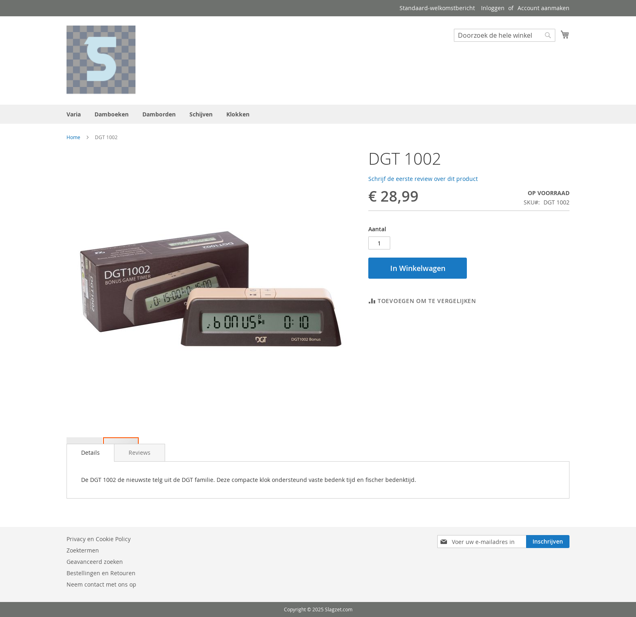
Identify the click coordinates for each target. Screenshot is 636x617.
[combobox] (504, 35)
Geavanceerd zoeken (95, 561)
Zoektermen (83, 550)
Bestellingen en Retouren (101, 573)
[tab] (90, 453)
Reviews (139, 452)
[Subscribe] (547, 541)
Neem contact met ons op (101, 584)
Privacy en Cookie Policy (99, 539)
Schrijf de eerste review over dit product (423, 179)
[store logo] (101, 60)
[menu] (318, 114)
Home (73, 137)
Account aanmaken (543, 8)
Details (90, 452)
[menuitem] (74, 114)
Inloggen (493, 8)
